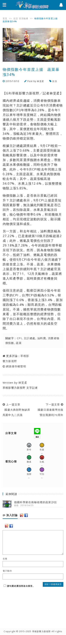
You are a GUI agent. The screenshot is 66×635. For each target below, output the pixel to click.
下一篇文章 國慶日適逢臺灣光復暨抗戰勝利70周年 (49, 410)
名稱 (5, 558)
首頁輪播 (23, 18)
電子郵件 (7, 571)
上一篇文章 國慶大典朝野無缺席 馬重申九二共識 (18, 410)
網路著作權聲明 (16, 366)
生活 (15, 18)
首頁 (5, 18)
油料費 (41, 338)
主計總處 (29, 338)
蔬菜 (19, 343)
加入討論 (10, 515)
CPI (19, 338)
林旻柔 (40, 81)
